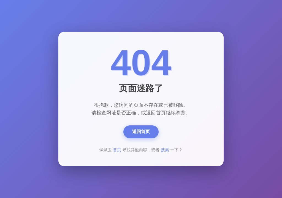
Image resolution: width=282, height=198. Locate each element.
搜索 (165, 149)
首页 (117, 149)
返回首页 (141, 131)
